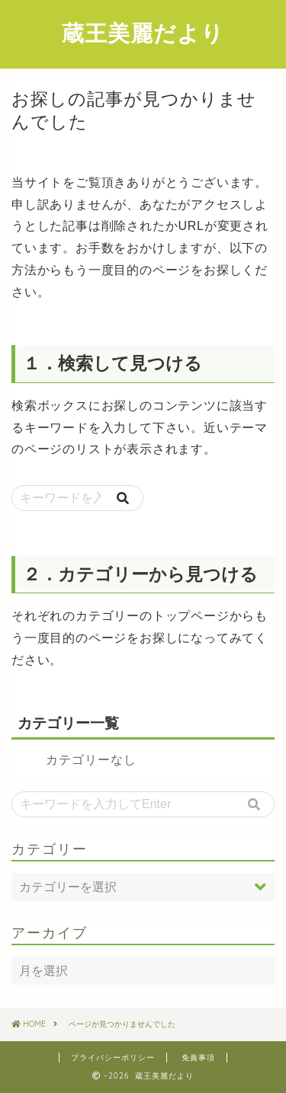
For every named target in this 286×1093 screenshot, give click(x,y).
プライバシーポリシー (113, 1058)
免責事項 (198, 1058)
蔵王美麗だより (143, 32)
